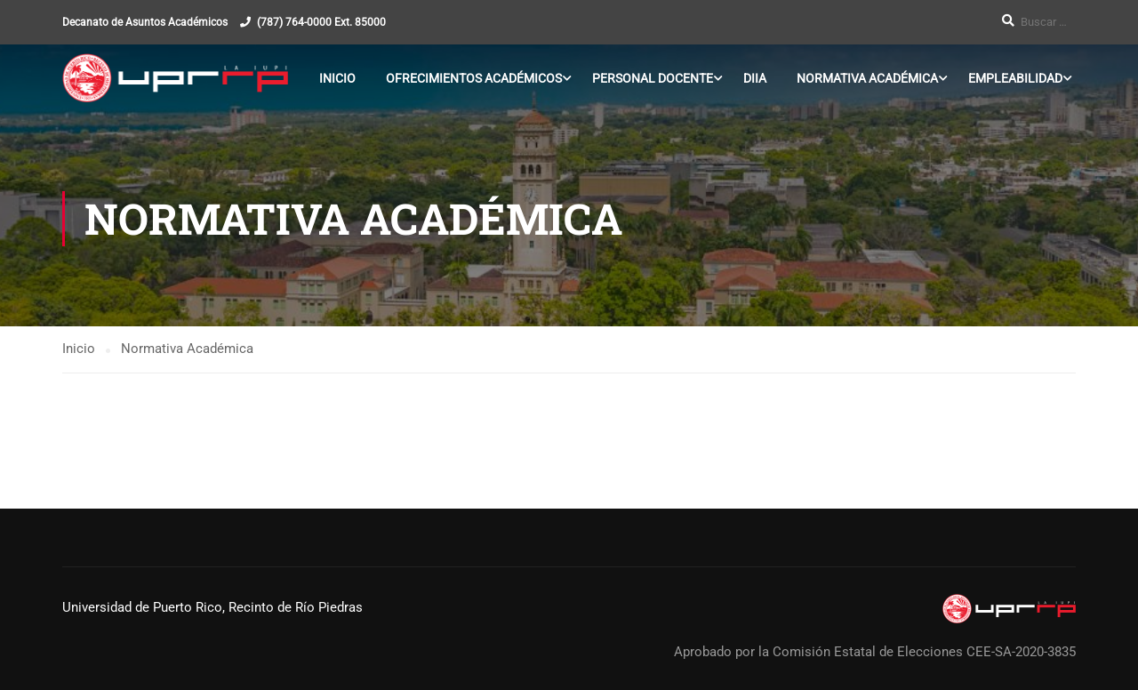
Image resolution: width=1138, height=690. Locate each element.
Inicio (337, 78)
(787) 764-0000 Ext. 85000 (321, 22)
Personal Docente (652, 78)
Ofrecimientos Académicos (474, 78)
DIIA (754, 78)
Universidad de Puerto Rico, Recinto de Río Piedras (212, 607)
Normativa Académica (867, 78)
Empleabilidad (1015, 78)
